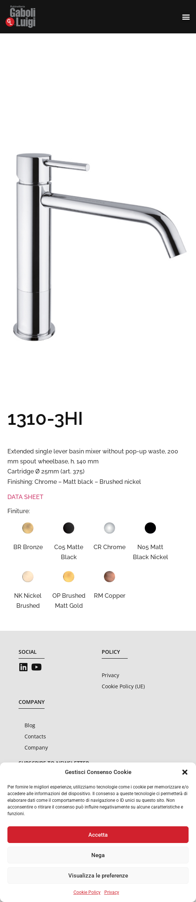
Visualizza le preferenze (98, 875)
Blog (29, 725)
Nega (98, 855)
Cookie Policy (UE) (123, 686)
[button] (185, 772)
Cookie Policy (87, 892)
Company (36, 747)
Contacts (35, 736)
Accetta (98, 835)
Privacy (111, 892)
